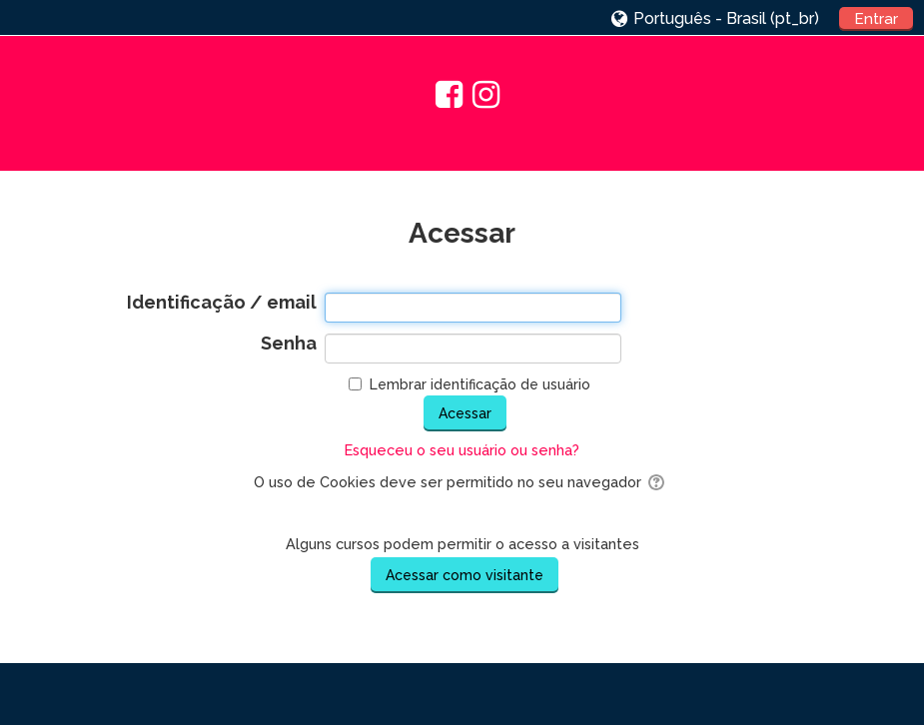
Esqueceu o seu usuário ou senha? (462, 449)
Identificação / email (222, 303)
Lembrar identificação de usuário (480, 384)
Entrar (876, 19)
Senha (289, 344)
